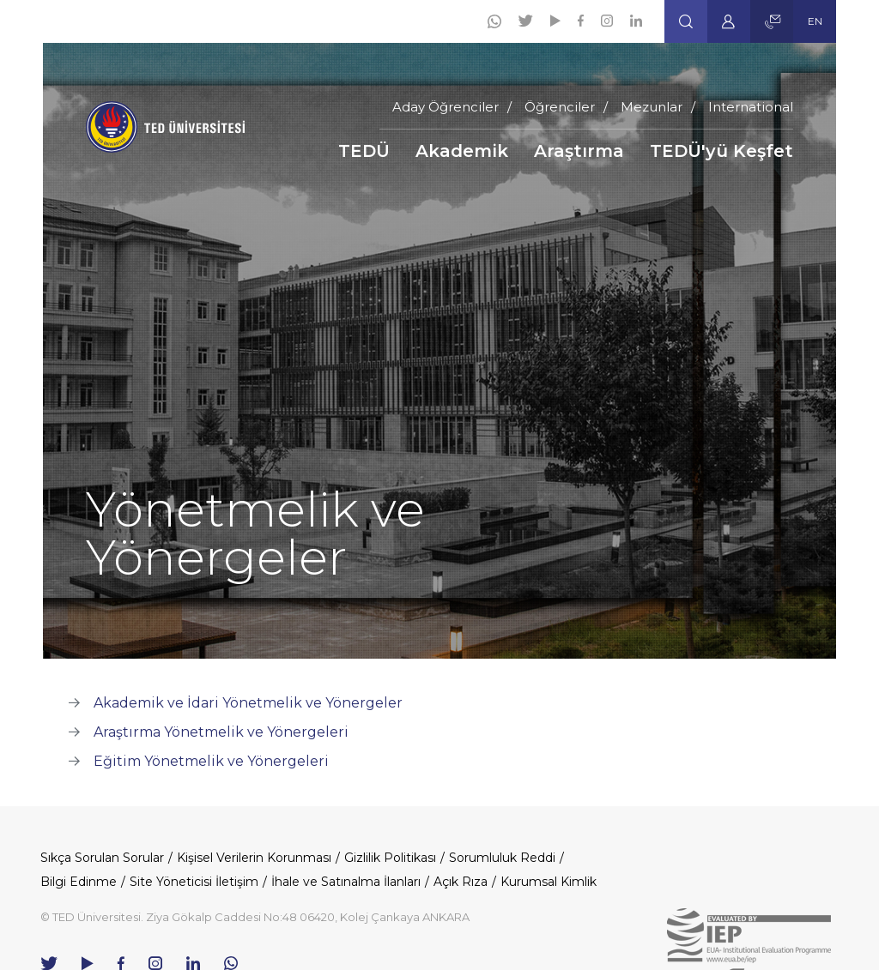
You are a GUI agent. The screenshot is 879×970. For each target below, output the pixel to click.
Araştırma (579, 151)
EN (815, 21)
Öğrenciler (559, 107)
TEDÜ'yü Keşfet (721, 151)
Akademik (461, 151)
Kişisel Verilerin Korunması (254, 857)
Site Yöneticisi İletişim (194, 881)
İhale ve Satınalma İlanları (346, 881)
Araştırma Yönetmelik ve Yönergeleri (221, 732)
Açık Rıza (460, 881)
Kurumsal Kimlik (548, 881)
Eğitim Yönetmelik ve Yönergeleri (211, 761)
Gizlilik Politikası (390, 857)
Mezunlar (651, 107)
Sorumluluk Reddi (502, 857)
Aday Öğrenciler (445, 107)
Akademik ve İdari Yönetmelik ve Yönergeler (248, 703)
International (750, 107)
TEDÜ (364, 151)
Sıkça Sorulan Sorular (102, 857)
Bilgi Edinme (78, 881)
